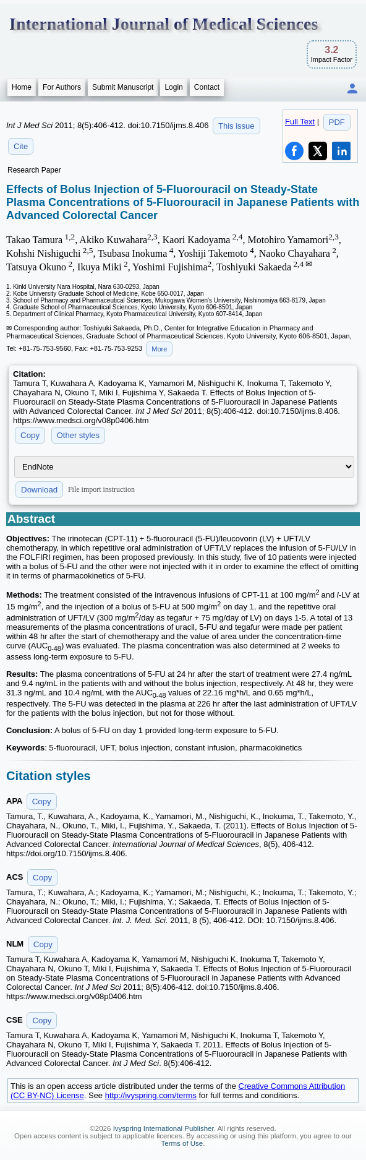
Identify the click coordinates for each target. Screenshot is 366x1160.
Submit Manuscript (122, 87)
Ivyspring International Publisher (163, 1128)
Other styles (78, 435)
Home (22, 87)
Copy (30, 435)
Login (173, 87)
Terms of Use (182, 1143)
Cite (21, 146)
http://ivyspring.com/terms (151, 1095)
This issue (236, 126)
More (159, 349)
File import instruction (101, 489)
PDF (337, 122)
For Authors (62, 87)
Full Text (300, 121)
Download (39, 489)
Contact (206, 87)
